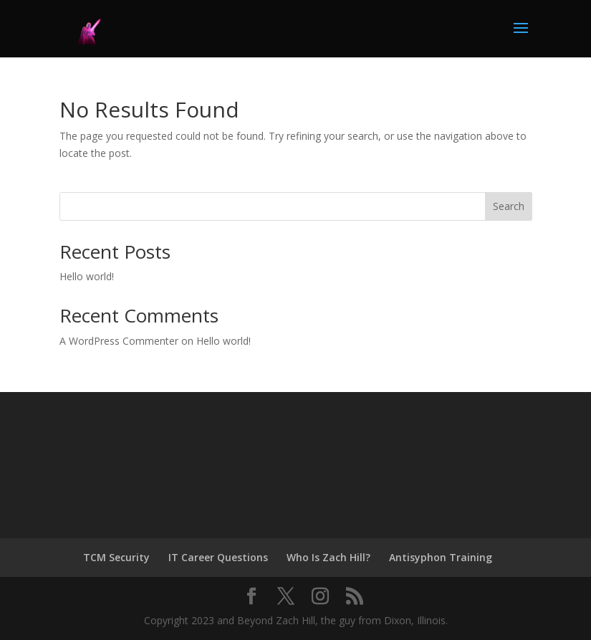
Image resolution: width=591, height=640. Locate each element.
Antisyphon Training (440, 557)
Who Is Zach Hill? (328, 557)
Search (508, 206)
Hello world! (86, 276)
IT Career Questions (218, 557)
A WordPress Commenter (118, 341)
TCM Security (116, 557)
